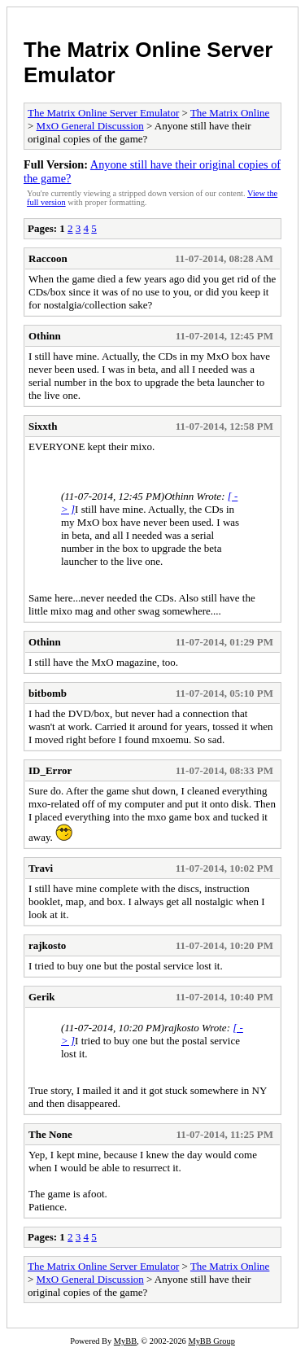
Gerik (41, 997)
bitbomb (47, 693)
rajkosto (47, 945)
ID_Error (50, 770)
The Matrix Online (229, 113)
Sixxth (42, 426)
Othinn (44, 336)
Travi (40, 868)
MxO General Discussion (90, 126)
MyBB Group (211, 1341)
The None (50, 1134)
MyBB (125, 1341)
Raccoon (48, 258)
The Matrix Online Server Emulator (103, 113)
